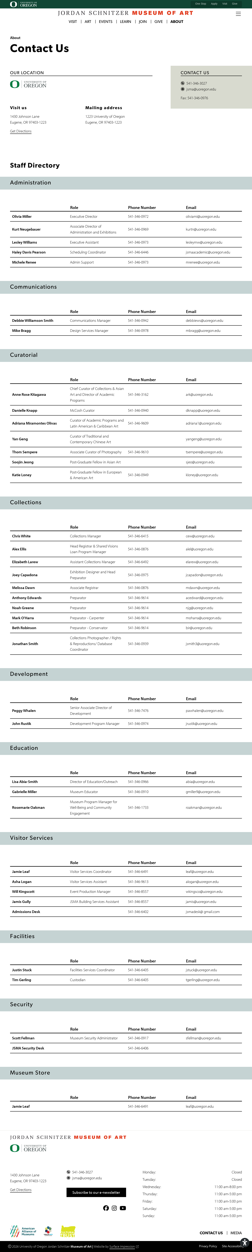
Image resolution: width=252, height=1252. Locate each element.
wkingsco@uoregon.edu (204, 891)
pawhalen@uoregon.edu (204, 710)
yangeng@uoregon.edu (204, 439)
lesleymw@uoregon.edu (204, 242)
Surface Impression (123, 1246)
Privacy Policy (208, 1246)
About (176, 22)
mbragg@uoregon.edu (203, 330)
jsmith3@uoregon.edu (202, 643)
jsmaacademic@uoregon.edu (208, 252)
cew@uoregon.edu (200, 536)
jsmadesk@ (195, 911)
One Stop (200, 3)
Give (234, 3)
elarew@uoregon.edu (202, 562)
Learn (125, 22)
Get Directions (21, 131)
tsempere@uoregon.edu (204, 452)
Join (143, 22)
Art (88, 22)
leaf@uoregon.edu (200, 871)
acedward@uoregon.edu (204, 597)
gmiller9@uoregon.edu (203, 791)
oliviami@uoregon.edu (203, 216)
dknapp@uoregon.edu (203, 410)
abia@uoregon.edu (200, 781)
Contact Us (211, 1233)
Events (105, 22)
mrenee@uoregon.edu (203, 262)
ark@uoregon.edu (199, 394)
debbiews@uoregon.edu (204, 320)
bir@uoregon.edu (199, 627)
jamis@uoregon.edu (201, 901)
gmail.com (212, 911)
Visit (224, 3)
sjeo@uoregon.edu (200, 462)
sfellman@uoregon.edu (203, 1038)
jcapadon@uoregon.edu (204, 574)
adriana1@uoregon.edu (203, 423)
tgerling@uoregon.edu (203, 979)
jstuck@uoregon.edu (201, 969)
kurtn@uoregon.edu (201, 229)
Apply (214, 3)
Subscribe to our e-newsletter (96, 1192)
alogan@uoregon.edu (202, 881)
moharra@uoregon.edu (203, 617)
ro (187, 807)
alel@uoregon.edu (199, 549)
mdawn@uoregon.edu (203, 587)
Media (236, 1233)
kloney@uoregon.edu (202, 475)
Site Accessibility (233, 1246)
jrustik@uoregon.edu (201, 723)
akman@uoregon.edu (205, 807)
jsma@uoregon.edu (198, 89)
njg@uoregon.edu (199, 607)
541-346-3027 (194, 83)
